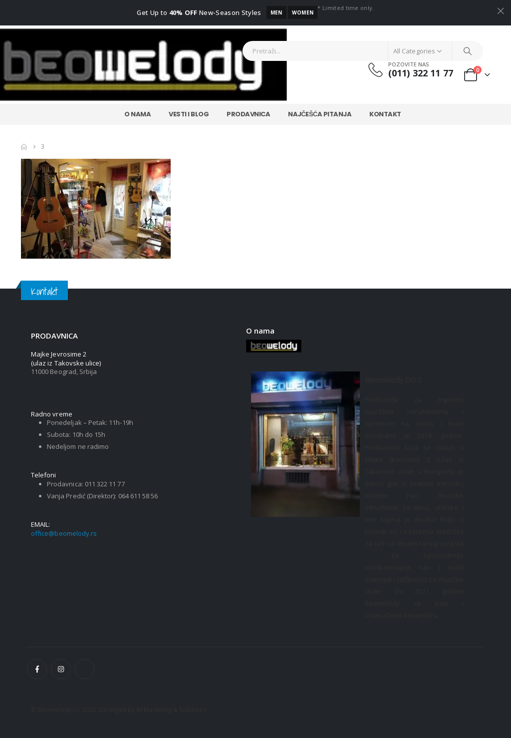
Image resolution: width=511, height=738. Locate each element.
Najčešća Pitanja (319, 114)
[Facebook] (37, 669)
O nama (137, 114)
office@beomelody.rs (64, 533)
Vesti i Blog (189, 114)
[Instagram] (61, 669)
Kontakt (385, 114)
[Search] (467, 51)
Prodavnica (248, 114)
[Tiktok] (85, 669)
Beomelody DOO (393, 379)
